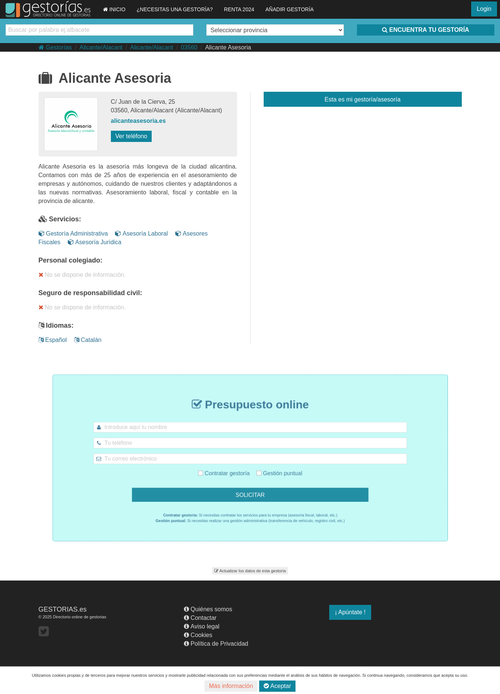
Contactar (200, 618)
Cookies (198, 635)
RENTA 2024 (239, 9)
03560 (189, 47)
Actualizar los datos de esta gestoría (250, 571)
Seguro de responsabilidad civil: (90, 293)
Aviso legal (201, 626)
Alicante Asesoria (228, 47)
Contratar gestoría (230, 470)
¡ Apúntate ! (350, 612)
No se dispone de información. (82, 275)
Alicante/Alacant (100, 47)
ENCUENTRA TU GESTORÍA (425, 30)
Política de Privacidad (216, 643)
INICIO (114, 9)
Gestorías (55, 47)
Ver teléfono (131, 136)
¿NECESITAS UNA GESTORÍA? (175, 9)
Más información (231, 686)
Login (484, 9)
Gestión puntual (272, 470)
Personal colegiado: (71, 260)
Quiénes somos (208, 609)
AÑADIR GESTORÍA (290, 9)
